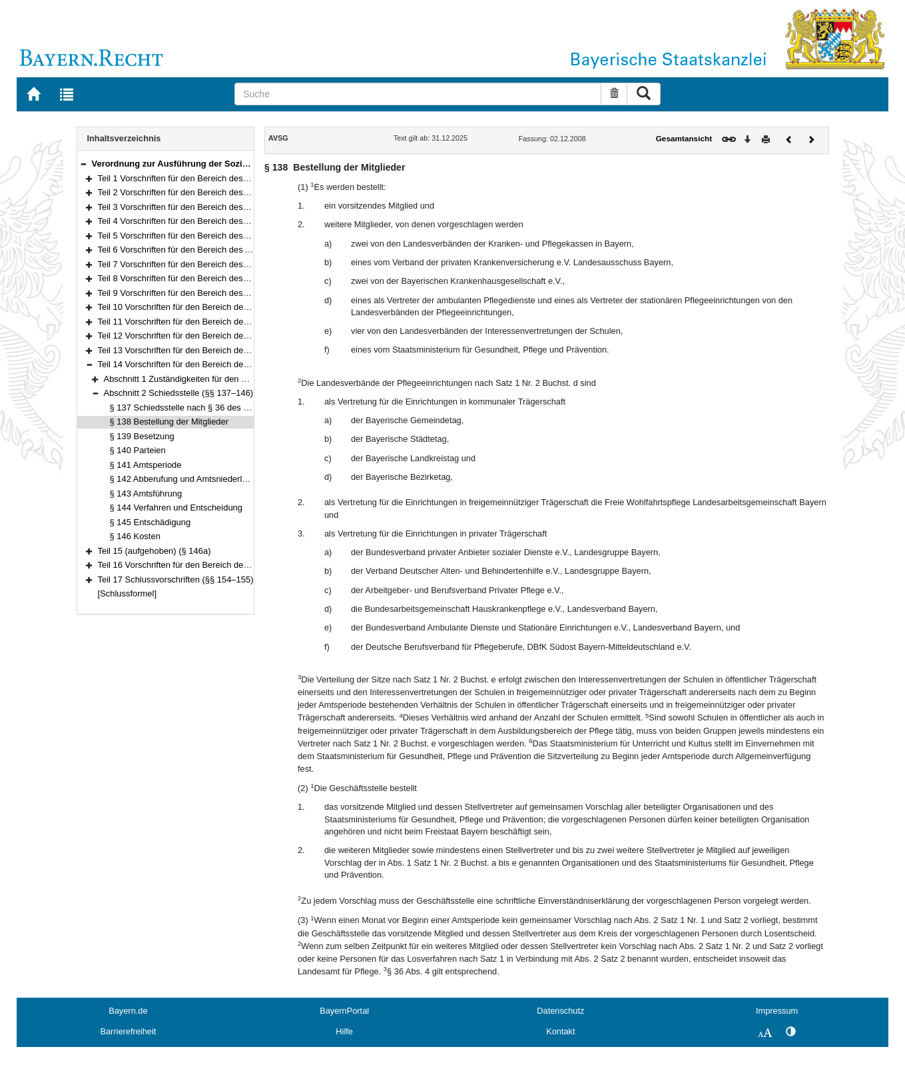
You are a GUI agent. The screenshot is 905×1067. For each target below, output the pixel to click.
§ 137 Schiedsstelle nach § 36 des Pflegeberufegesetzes (218, 408)
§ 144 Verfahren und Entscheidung (176, 508)
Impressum (777, 1011)
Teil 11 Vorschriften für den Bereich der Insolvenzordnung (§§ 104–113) (234, 322)
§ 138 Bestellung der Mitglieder (169, 422)
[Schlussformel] (127, 593)
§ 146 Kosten (135, 536)
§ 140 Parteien (138, 450)
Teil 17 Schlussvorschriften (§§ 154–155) (176, 579)
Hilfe (344, 1031)
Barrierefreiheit (128, 1031)
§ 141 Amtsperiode (146, 465)
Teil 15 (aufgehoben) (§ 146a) (154, 551)
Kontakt (560, 1031)
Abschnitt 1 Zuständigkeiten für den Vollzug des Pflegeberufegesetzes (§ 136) (252, 379)
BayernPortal (344, 1011)
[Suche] (417, 94)
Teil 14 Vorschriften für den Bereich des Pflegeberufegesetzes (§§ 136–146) (243, 364)
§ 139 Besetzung (142, 436)
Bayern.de (128, 1011)
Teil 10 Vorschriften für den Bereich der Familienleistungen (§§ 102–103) (236, 307)
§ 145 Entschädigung (150, 522)
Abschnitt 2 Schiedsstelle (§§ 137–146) (179, 393)
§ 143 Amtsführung (146, 494)
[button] (83, 164)
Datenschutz (560, 1011)
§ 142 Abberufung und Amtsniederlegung (188, 479)
